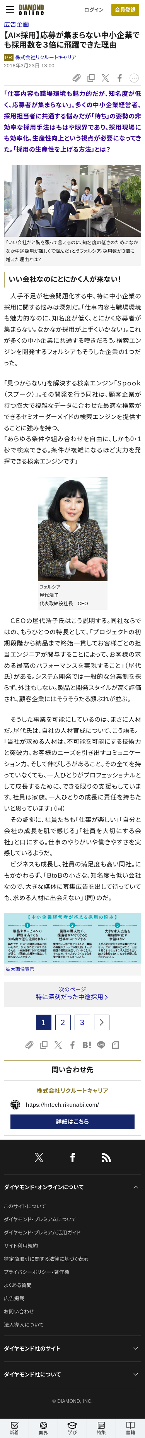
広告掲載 (14, 1298)
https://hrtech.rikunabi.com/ (62, 1104)
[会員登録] (125, 10)
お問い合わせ (19, 1312)
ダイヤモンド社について (32, 1374)
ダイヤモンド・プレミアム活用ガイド (42, 1233)
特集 (101, 1428)
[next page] (101, 1022)
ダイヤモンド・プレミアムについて (40, 1219)
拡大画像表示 (20, 969)
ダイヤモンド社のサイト (32, 1349)
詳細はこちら (72, 1121)
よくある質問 (18, 1285)
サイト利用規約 (21, 1246)
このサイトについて (25, 1206)
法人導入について (24, 1325)
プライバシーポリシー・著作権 (37, 1272)
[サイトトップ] (29, 9)
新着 (14, 1428)
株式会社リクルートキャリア (46, 57)
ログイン (94, 9)
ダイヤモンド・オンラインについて (44, 1187)
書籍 (130, 1428)
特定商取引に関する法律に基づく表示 (46, 1259)
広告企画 (16, 24)
